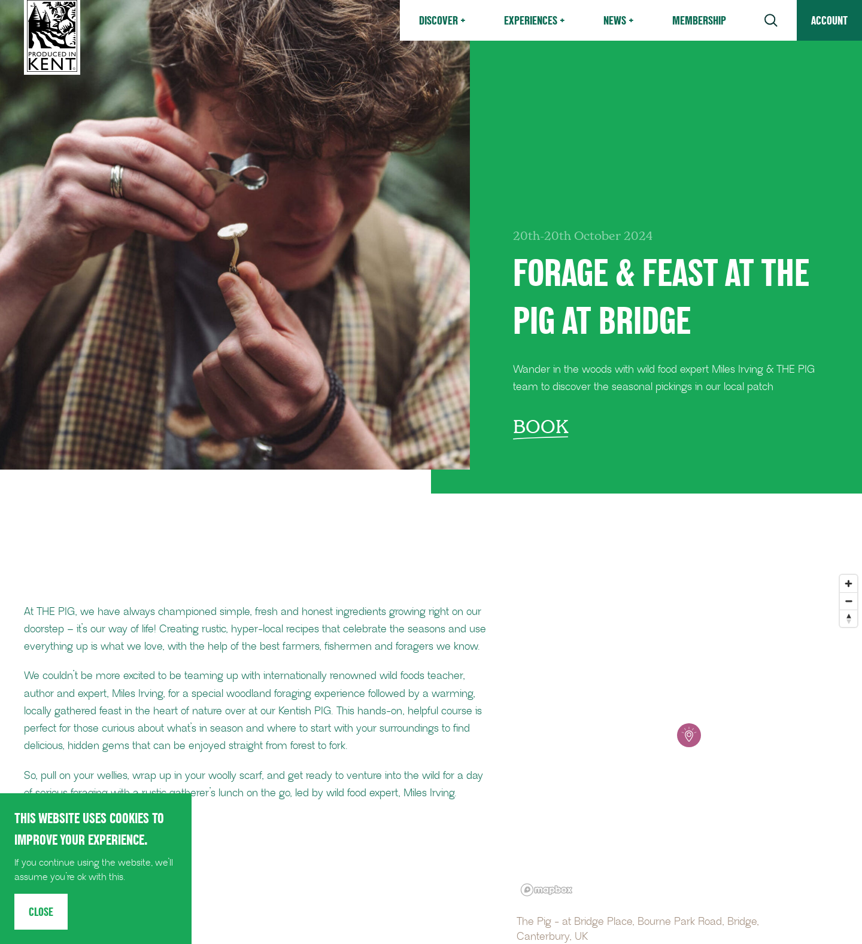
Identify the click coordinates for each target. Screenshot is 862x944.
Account (829, 20)
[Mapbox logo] (546, 890)
